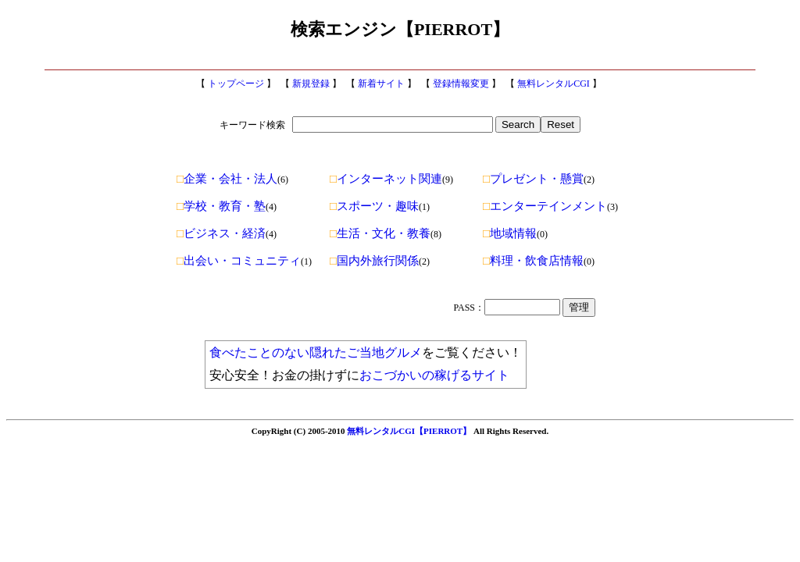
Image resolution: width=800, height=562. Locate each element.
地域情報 (510, 233)
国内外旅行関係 (374, 260)
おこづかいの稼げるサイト (434, 375)
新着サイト (381, 83)
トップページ (236, 83)
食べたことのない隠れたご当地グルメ (315, 352)
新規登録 (311, 83)
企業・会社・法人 (227, 179)
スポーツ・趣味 (374, 206)
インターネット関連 (386, 179)
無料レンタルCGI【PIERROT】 (409, 431)
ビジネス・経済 (221, 233)
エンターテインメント (545, 206)
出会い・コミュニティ (239, 260)
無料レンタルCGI (553, 83)
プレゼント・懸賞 (533, 179)
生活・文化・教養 (380, 233)
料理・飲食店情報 (533, 260)
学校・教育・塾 (221, 206)
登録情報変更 (461, 83)
